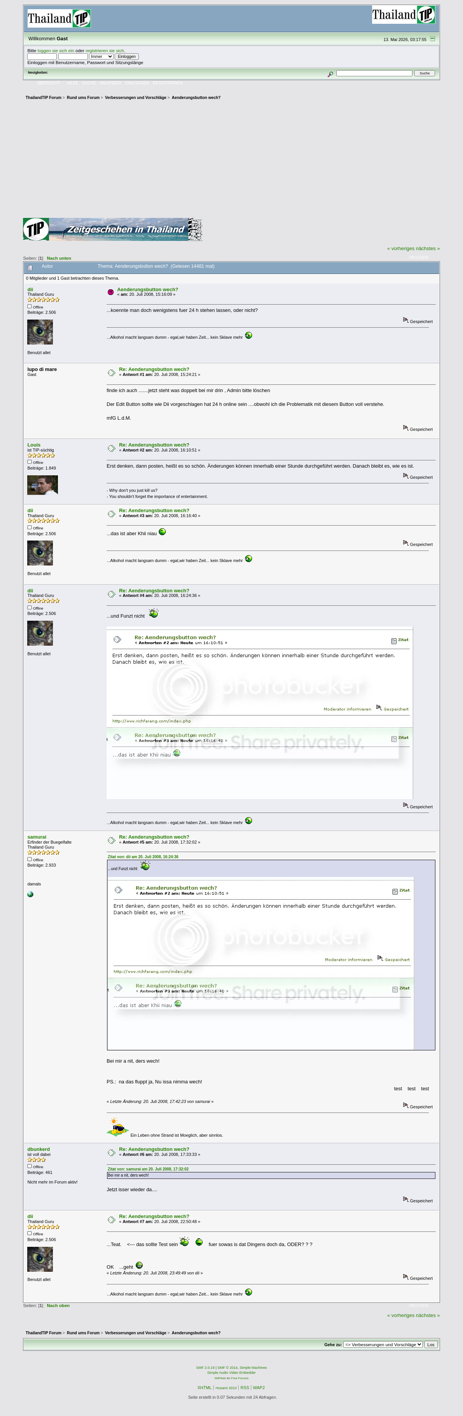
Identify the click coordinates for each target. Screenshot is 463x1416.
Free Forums (240, 1378)
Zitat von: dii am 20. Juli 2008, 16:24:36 (143, 857)
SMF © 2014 (227, 1368)
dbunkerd (38, 1149)
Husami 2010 (226, 1388)
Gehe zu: (333, 1344)
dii (30, 289)
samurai (36, 837)
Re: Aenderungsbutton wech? (154, 369)
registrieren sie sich (105, 50)
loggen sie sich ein (56, 50)
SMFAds (220, 1378)
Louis (33, 445)
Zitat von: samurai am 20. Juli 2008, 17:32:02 (148, 1169)
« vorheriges (401, 248)
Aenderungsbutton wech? (147, 289)
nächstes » (428, 248)
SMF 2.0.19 (205, 1368)
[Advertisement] (231, 160)
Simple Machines (253, 1368)
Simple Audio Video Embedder (231, 1373)
